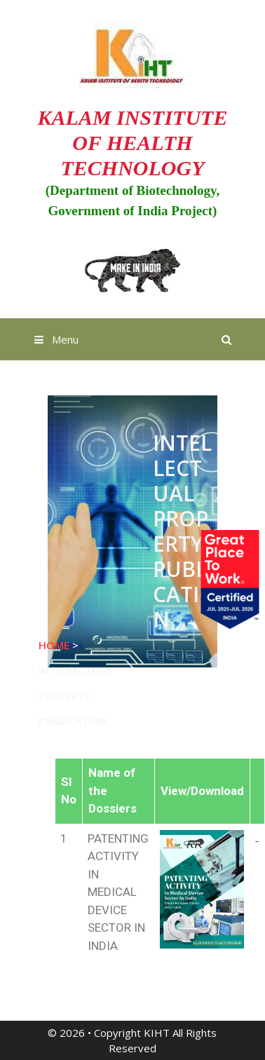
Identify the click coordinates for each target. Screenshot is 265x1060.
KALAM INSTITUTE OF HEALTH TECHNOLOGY (133, 142)
